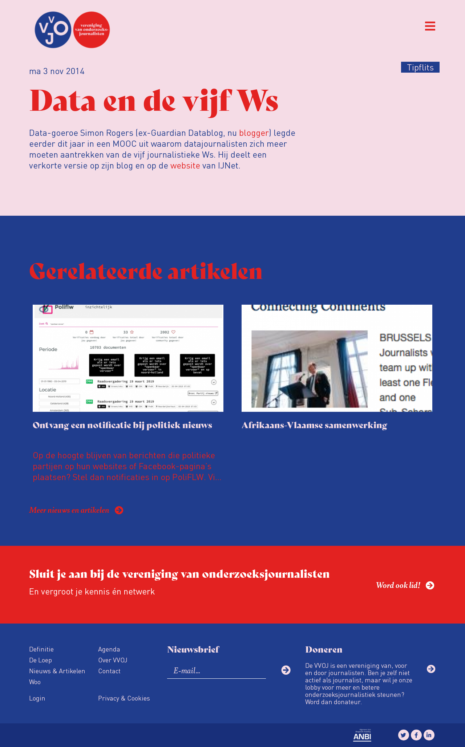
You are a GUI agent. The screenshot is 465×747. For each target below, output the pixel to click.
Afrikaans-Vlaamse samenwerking (314, 424)
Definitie (41, 649)
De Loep (40, 659)
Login (37, 698)
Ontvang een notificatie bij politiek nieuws (122, 424)
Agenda (109, 649)
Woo (35, 681)
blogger (254, 132)
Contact (109, 670)
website (185, 165)
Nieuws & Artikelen (57, 670)
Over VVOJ (113, 659)
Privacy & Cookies (124, 698)
